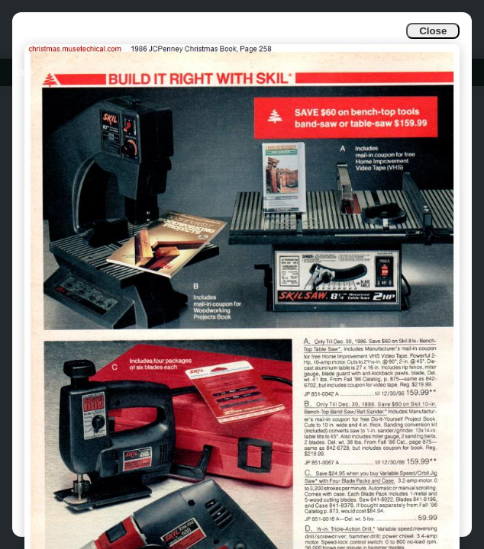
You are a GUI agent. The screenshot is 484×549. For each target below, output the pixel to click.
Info (24, 72)
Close (433, 31)
